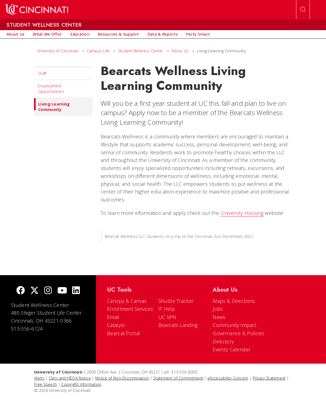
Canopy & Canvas (127, 301)
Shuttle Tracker (176, 301)
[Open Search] (303, 9)
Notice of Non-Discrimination (122, 378)
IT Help (166, 309)
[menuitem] (15, 34)
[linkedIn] (76, 291)
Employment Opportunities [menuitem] (51, 88)
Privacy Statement (269, 378)
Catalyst (116, 325)
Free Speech (45, 384)
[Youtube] (62, 291)
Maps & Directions (234, 301)
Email (113, 317)
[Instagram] (48, 291)
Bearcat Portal (123, 333)
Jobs (218, 309)
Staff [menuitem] (42, 73)
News (219, 317)
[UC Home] (36, 9)
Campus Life (98, 50)
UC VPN (167, 317)
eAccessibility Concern (227, 378)
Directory (223, 341)
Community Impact (234, 325)
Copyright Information (81, 384)
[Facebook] (20, 291)
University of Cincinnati (57, 50)
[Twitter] (34, 291)
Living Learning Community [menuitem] (52, 105)
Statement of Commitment (178, 378)
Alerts (39, 378)
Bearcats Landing (178, 325)
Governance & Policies (238, 333)
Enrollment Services (130, 309)
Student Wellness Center (140, 50)
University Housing (242, 213)
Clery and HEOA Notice (70, 378)
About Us (180, 50)
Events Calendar (231, 349)
